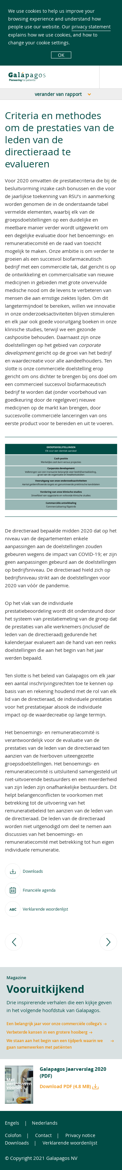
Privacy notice (80, 1135)
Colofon (13, 1135)
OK (61, 55)
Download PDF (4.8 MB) (65, 1086)
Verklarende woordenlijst (70, 1143)
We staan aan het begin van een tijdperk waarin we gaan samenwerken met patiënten (55, 1044)
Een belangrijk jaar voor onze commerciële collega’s (54, 1023)
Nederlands (45, 1123)
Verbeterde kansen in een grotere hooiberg (47, 1032)
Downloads (17, 1143)
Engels (12, 1123)
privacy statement (91, 26)
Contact (43, 1135)
